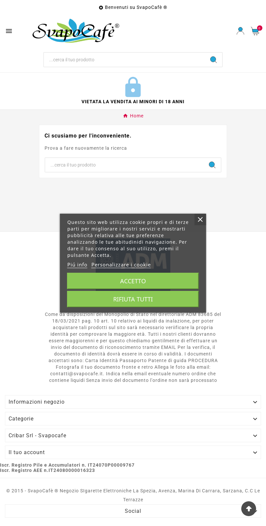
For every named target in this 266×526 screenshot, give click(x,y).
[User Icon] (240, 31)
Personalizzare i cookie (121, 264)
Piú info (77, 264)
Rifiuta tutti (133, 299)
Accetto (133, 281)
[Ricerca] (124, 60)
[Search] (213, 59)
